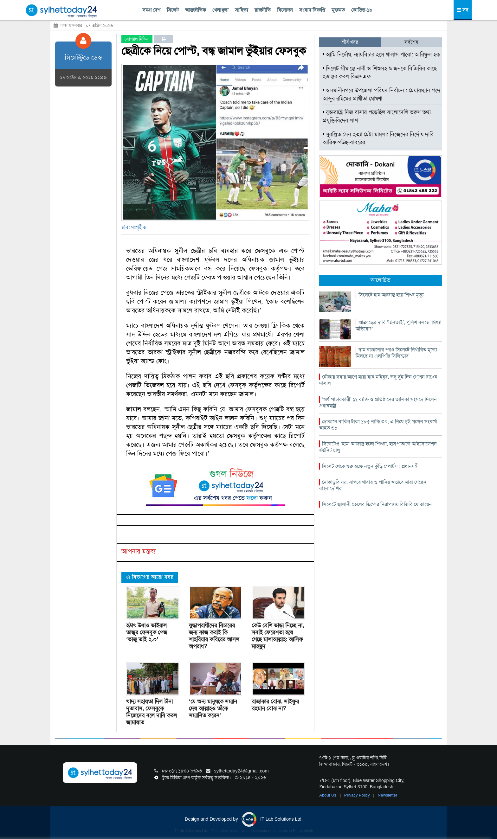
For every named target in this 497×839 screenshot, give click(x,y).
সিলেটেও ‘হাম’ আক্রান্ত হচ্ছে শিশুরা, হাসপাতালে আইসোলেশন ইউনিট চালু (378, 446)
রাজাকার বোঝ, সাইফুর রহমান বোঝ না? (275, 705)
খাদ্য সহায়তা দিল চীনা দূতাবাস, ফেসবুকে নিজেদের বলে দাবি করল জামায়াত (151, 712)
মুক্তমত (338, 10)
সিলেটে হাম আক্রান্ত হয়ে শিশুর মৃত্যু (391, 294)
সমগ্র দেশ (151, 10)
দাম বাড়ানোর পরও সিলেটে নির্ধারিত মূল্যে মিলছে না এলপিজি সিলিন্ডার (396, 352)
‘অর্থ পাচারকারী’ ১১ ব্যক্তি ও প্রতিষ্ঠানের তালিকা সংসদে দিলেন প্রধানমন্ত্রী (378, 402)
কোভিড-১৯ (361, 10)
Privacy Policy (357, 795)
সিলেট (173, 10)
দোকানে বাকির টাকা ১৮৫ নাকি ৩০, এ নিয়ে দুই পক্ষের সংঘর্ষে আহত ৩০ (378, 424)
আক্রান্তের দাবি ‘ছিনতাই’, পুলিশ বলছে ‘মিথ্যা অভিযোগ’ (399, 325)
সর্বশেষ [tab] (411, 42)
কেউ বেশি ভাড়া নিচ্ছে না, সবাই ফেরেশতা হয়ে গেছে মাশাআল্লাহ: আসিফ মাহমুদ (278, 636)
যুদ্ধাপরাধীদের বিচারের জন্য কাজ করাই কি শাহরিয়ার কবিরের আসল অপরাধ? (214, 636)
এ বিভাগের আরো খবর (149, 577)
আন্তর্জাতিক (195, 10)
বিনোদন (285, 10)
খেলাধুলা (220, 10)
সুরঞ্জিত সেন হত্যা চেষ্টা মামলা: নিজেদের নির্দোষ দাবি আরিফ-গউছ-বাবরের (378, 138)
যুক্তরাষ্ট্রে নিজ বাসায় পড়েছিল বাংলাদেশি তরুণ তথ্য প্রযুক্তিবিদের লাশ (377, 116)
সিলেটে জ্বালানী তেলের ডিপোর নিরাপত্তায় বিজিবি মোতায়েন (377, 504)
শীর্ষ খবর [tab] (350, 42)
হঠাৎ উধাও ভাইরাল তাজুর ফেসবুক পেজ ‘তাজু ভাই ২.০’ (146, 632)
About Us (328, 795)
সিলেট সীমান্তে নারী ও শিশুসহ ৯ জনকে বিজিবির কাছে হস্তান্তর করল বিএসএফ (380, 72)
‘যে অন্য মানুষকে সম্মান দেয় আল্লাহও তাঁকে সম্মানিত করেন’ (213, 708)
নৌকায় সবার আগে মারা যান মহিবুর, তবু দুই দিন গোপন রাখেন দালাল (378, 380)
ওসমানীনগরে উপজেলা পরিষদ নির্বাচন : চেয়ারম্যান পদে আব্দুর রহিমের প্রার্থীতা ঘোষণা (381, 94)
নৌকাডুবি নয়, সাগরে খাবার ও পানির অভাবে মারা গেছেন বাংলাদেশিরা (372, 485)
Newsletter (387, 795)
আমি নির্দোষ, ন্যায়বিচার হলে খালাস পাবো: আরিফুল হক (381, 54)
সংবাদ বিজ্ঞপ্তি (312, 10)
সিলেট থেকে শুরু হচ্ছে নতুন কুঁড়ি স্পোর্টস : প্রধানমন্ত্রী (370, 466)
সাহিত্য (241, 10)
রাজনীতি (263, 10)
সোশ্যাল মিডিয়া (137, 39)
